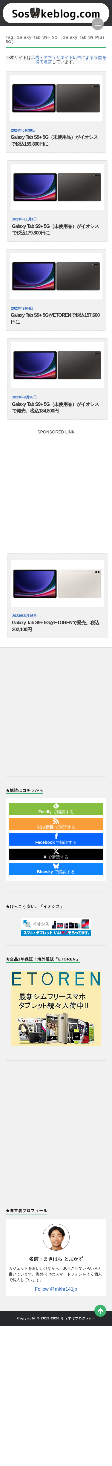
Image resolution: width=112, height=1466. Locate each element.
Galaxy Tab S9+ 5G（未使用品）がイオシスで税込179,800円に (55, 230)
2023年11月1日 (24, 219)
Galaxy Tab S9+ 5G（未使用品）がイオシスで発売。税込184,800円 (55, 408)
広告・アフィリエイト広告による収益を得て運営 (68, 59)
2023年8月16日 (24, 616)
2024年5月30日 (23, 130)
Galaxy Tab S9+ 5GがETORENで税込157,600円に (55, 319)
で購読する (55, 808)
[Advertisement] (56, 490)
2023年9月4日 (22, 308)
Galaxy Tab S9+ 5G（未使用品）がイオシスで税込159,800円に (54, 141)
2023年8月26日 (24, 397)
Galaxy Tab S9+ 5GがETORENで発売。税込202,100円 (55, 626)
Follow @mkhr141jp (56, 1289)
